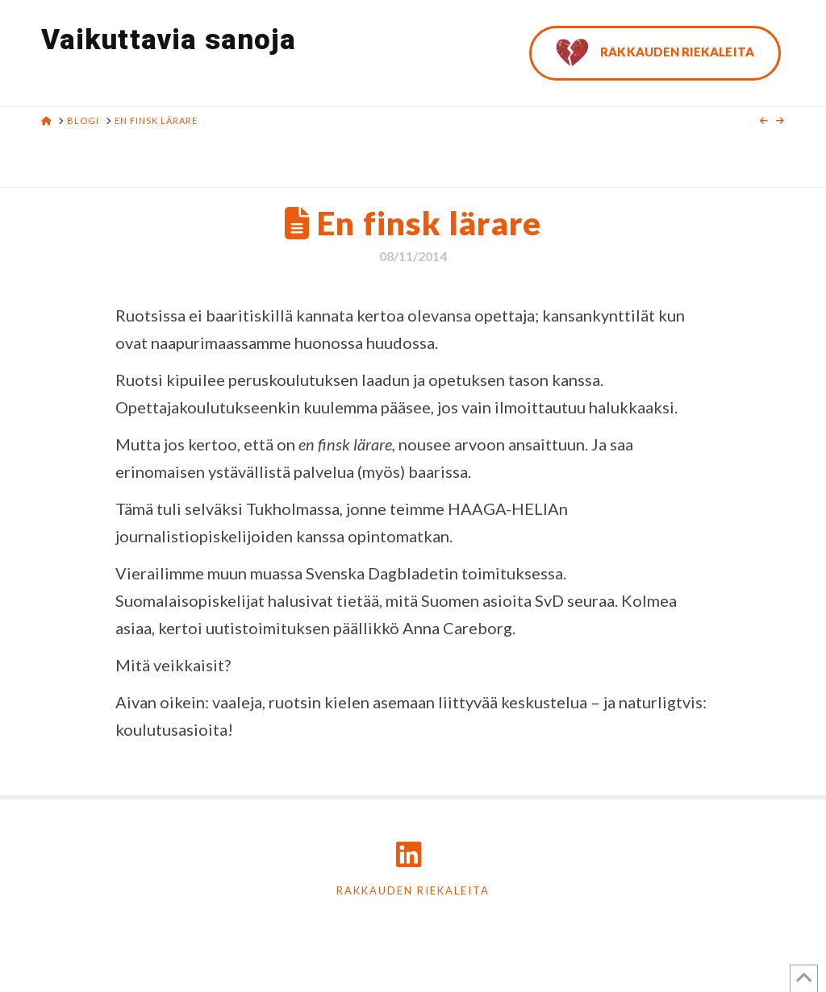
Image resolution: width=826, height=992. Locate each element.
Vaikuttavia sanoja (168, 40)
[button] (810, 15)
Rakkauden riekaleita (413, 890)
